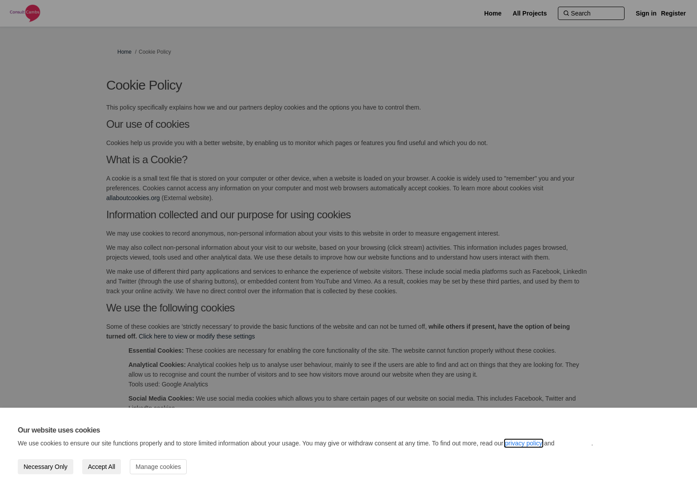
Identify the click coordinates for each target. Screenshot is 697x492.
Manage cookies (158, 466)
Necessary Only (46, 466)
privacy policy (523, 443)
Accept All (101, 466)
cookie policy (573, 443)
